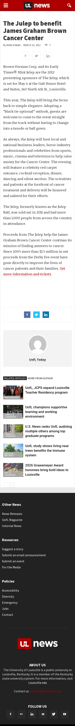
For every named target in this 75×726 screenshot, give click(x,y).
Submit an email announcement (24, 555)
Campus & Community (10, 416)
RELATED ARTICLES (15, 378)
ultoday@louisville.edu (45, 691)
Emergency (9, 602)
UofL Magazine (12, 520)
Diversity (8, 596)
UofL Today (13, 45)
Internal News (11, 526)
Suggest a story (12, 549)
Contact (7, 615)
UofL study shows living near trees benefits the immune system (47, 450)
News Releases (11, 397)
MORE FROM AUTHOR (40, 378)
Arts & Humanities (10, 474)
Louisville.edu (37, 683)
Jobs (5, 609)
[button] (69, 5)
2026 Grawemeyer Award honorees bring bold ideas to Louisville (46, 470)
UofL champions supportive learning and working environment (46, 411)
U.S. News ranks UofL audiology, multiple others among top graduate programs (49, 431)
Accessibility (10, 590)
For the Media (11, 567)
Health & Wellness (9, 454)
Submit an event (13, 561)
